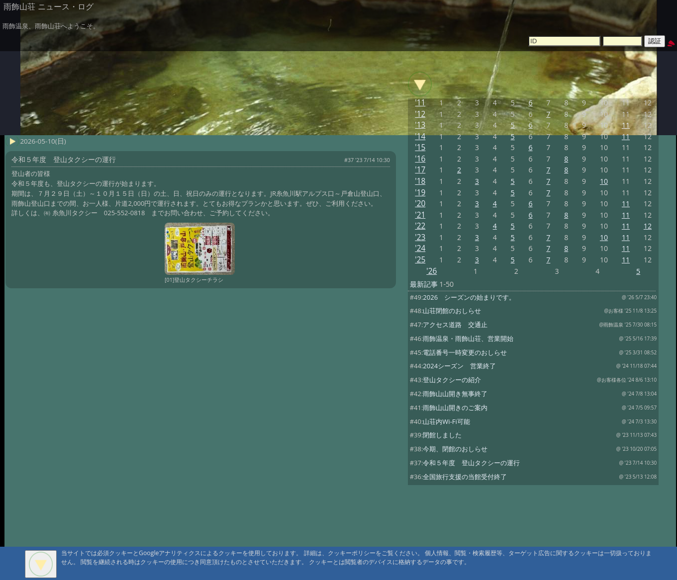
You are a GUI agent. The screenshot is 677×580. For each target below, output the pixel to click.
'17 (420, 170)
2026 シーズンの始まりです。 (469, 297)
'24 (420, 248)
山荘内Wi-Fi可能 (446, 421)
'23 (420, 237)
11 (626, 125)
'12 (420, 114)
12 (648, 226)
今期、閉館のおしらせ (455, 448)
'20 (420, 203)
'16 (420, 159)
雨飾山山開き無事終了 (455, 393)
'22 (420, 226)
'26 (431, 271)
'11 (420, 102)
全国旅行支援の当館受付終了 (465, 476)
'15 (420, 147)
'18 (420, 181)
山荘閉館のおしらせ (452, 310)
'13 (420, 125)
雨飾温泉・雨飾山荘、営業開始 (468, 338)
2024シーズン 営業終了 (459, 365)
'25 (420, 259)
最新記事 (424, 284)
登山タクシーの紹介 (452, 379)
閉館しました (442, 434)
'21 (420, 215)
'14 (420, 136)
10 (604, 181)
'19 (420, 192)
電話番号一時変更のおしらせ (465, 352)
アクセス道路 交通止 (455, 324)
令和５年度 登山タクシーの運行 (471, 462)
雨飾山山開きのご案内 (455, 407)
